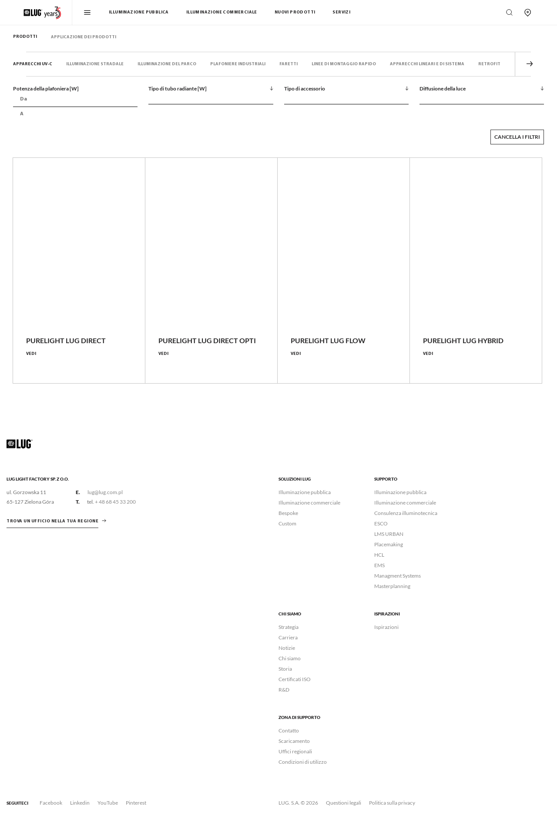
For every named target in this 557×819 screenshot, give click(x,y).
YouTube (107, 802)
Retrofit (489, 64)
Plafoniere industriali (237, 64)
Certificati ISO (294, 679)
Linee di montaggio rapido (344, 64)
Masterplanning (392, 586)
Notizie (286, 648)
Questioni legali (343, 802)
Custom (287, 523)
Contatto (288, 730)
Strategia (288, 627)
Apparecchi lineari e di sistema (427, 64)
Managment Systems (397, 575)
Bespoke (288, 513)
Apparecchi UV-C (32, 64)
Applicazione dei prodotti (83, 37)
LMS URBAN (388, 534)
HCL (379, 555)
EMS (379, 565)
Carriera (288, 637)
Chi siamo (289, 658)
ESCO (381, 523)
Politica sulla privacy (392, 802)
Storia (285, 668)
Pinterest (136, 802)
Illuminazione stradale (95, 64)
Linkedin (80, 802)
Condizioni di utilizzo (302, 762)
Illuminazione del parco (167, 64)
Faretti (288, 64)
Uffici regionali (295, 751)
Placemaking (388, 544)
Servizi (341, 12)
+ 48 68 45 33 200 (115, 501)
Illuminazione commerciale (221, 12)
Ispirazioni (386, 627)
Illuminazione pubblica (139, 12)
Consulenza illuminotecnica (405, 513)
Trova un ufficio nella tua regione (52, 521)
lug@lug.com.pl (105, 492)
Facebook (51, 802)
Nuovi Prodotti (295, 12)
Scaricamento (294, 741)
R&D (283, 689)
